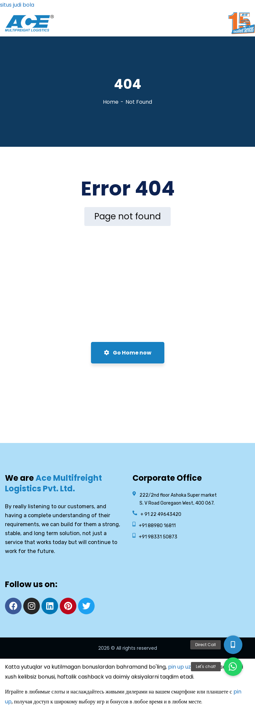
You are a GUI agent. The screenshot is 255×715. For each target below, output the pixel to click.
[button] (233, 666)
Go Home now (127, 353)
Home (111, 102)
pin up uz (179, 667)
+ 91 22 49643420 (160, 514)
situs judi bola (17, 5)
